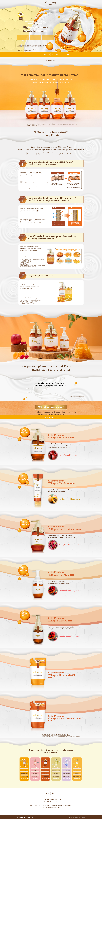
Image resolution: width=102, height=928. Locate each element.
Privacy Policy (29, 926)
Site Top (21, 926)
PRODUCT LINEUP (35, 37)
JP (84, 2)
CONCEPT (23, 37)
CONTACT (47, 37)
